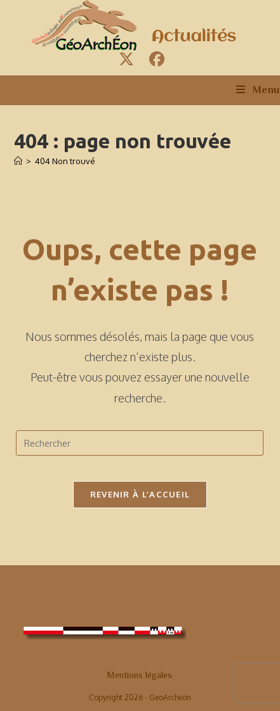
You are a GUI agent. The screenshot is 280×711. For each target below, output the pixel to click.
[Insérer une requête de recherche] (139, 443)
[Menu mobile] (258, 90)
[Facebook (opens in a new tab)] (154, 59)
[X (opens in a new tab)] (126, 59)
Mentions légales (139, 675)
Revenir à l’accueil (140, 494)
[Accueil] (18, 161)
